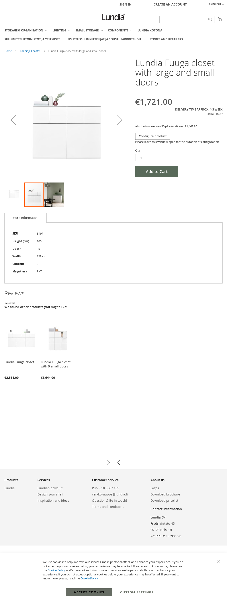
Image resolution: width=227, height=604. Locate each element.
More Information (25, 218)
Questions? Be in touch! (109, 500)
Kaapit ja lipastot (30, 51)
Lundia (9, 488)
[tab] (25, 218)
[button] (216, 4)
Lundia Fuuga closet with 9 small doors (55, 364)
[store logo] (113, 17)
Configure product (153, 136)
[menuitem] (25, 30)
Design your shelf (50, 494)
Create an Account (170, 4)
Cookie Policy (56, 570)
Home (8, 51)
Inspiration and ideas (53, 500)
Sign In (125, 4)
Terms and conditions (108, 507)
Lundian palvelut (50, 488)
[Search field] (187, 19)
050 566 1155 (109, 488)
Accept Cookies (89, 592)
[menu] (113, 35)
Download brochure (165, 494)
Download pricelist (164, 500)
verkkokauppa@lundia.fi (110, 494)
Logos (155, 488)
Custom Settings (136, 592)
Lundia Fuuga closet (19, 362)
